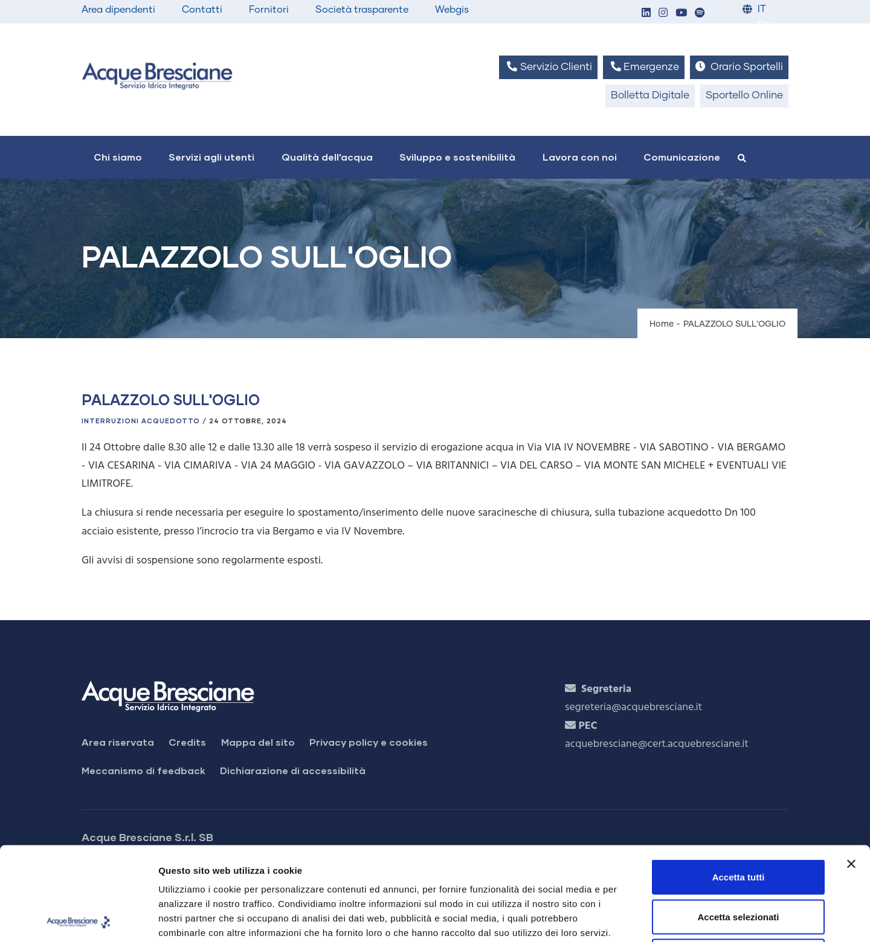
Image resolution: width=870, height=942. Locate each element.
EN (764, 25)
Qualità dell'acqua (327, 156)
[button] (646, 13)
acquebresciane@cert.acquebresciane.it (657, 744)
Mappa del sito (258, 742)
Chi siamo (118, 156)
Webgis (452, 9)
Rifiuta (738, 862)
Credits (187, 742)
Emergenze (643, 66)
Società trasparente (361, 9)
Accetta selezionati (738, 823)
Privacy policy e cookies (368, 742)
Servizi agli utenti (211, 156)
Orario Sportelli (739, 66)
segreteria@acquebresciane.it (633, 707)
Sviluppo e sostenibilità (457, 156)
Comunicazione (681, 156)
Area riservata (118, 742)
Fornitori (269, 9)
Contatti (202, 9)
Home (661, 324)
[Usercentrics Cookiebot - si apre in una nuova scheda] (78, 918)
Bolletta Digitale (650, 96)
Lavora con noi (580, 156)
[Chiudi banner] (851, 770)
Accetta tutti (738, 783)
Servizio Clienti (547, 66)
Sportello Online (744, 96)
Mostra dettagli (635, 918)
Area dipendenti (118, 9)
